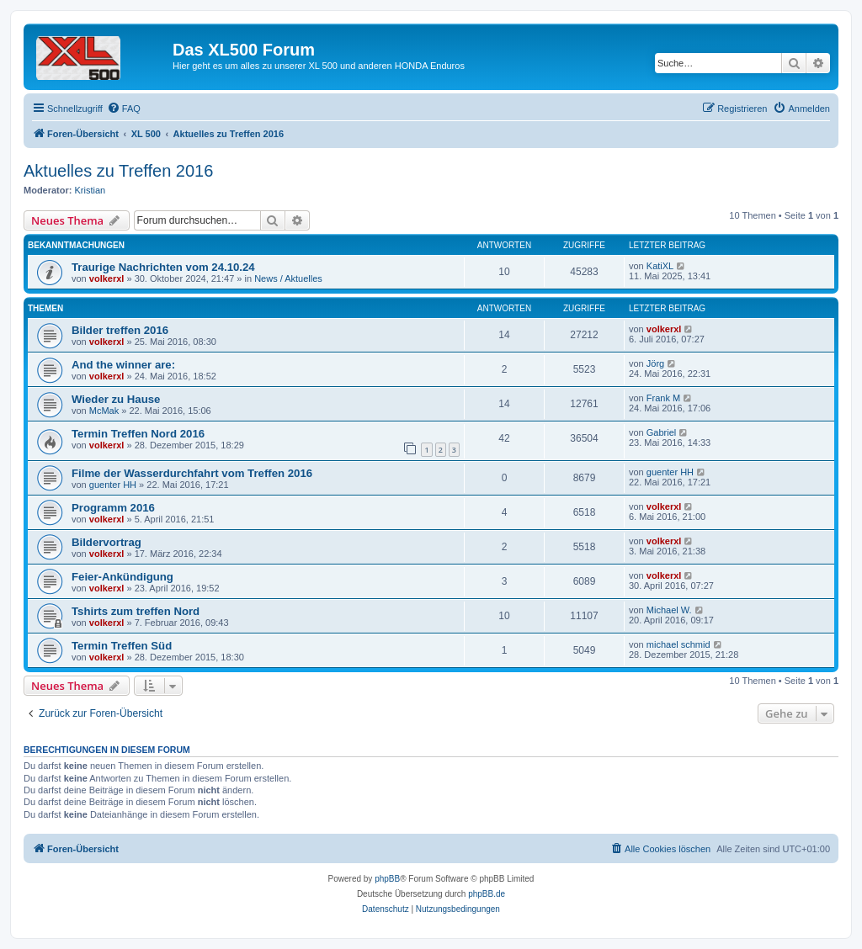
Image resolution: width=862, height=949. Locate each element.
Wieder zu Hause (116, 399)
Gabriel (661, 432)
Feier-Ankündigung (122, 576)
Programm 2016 (113, 507)
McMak (104, 411)
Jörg (655, 363)
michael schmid (678, 644)
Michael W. (669, 610)
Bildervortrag (106, 542)
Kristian (90, 190)
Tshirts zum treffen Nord (136, 611)
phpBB (387, 878)
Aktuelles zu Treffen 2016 (118, 171)
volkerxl (107, 278)
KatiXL (659, 266)
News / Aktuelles (288, 278)
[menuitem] (124, 108)
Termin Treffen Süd (122, 645)
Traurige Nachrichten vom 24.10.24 (163, 267)
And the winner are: (123, 364)
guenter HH (112, 485)
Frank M (663, 398)
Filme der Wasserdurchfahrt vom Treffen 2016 (192, 473)
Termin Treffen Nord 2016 (138, 433)
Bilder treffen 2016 (120, 330)
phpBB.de (486, 894)
